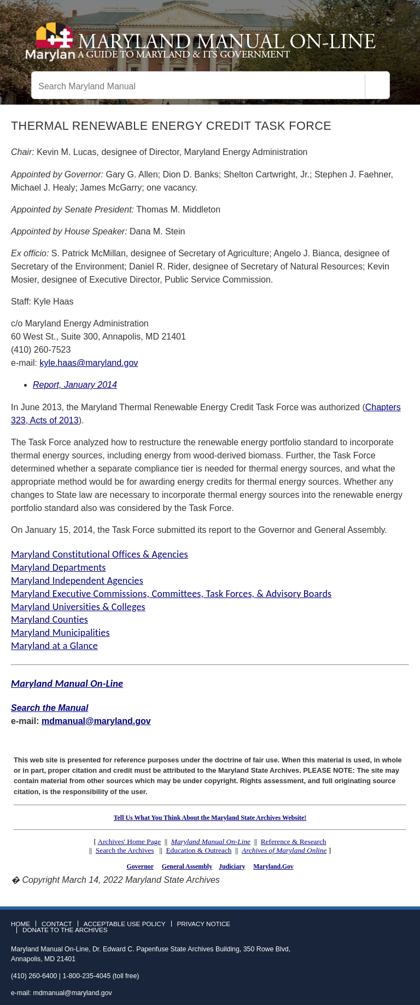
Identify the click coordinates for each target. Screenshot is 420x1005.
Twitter (384, 927)
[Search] (377, 86)
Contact (57, 924)
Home (20, 924)
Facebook (368, 927)
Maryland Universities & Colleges (78, 607)
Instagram (400, 927)
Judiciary (232, 866)
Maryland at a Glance (54, 646)
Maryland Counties (49, 619)
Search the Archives (125, 850)
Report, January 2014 (75, 384)
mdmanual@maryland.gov (96, 721)
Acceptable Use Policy (125, 924)
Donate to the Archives (65, 930)
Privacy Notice (204, 924)
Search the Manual (49, 708)
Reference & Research (293, 841)
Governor (139, 866)
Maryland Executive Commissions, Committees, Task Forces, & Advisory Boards (171, 594)
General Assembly (187, 866)
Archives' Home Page (129, 841)
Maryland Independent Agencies (77, 581)
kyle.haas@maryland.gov (88, 362)
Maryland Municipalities (60, 633)
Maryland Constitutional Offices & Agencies (99, 554)
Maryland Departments (58, 567)
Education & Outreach (198, 850)
